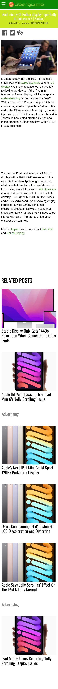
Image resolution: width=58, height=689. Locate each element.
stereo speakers (30, 82)
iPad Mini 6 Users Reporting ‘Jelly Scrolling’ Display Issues (27, 660)
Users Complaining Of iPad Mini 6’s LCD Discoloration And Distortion (28, 528)
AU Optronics (47, 189)
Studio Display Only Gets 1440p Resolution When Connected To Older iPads (29, 335)
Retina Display (15, 233)
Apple (14, 229)
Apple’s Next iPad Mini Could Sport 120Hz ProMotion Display (27, 470)
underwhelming (10, 98)
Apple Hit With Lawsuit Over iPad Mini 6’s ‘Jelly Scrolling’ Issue (26, 396)
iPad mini (47, 229)
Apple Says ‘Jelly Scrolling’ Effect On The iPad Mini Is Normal (28, 587)
